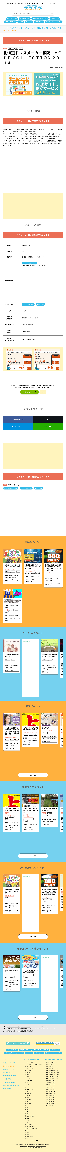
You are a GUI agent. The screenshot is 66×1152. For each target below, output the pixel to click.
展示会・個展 (40, 304)
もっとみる (33, 775)
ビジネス (27, 1072)
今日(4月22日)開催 (12, 18)
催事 (26, 1108)
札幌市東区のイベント (52, 1066)
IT (25, 1105)
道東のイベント (50, 1099)
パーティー (28, 1078)
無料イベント (28, 1066)
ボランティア (28, 1124)
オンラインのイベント (41, 1146)
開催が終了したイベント (10, 1076)
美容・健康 (28, 1070)
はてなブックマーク (18, 426)
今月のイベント (29, 28)
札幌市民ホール (39, 22)
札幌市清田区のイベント (52, 1076)
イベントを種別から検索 (31, 1059)
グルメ (27, 1085)
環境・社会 (28, 1103)
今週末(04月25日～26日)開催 (40, 18)
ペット (27, 1132)
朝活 (26, 1130)
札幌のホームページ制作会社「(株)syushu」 (34, 1147)
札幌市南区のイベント (52, 1068)
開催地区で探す (42, 28)
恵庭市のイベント (50, 1089)
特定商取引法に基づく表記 (11, 1085)
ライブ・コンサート (28, 304)
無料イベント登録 (9, 30)
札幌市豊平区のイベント (52, 1081)
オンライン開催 (50, 1105)
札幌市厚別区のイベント (52, 1074)
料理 (26, 1091)
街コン (27, 1110)
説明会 (27, 1114)
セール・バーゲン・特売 (31, 1141)
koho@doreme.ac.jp (28, 339)
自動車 (27, 1134)
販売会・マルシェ (30, 1089)
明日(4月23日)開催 (25, 18)
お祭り (27, 1112)
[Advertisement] (33, 168)
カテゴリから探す (56, 28)
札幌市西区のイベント (52, 1070)
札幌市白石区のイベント (52, 1078)
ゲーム (27, 1120)
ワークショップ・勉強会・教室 (33, 1064)
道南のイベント (50, 1103)
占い (26, 1087)
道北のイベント (50, 1101)
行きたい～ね (30, 392)
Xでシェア (48, 419)
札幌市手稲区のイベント (52, 1072)
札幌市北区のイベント (52, 1064)
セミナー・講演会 (30, 1062)
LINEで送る (48, 426)
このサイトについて (9, 1063)
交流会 (27, 1074)
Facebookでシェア (18, 419)
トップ (5, 28)
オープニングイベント (31, 1128)
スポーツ (27, 1095)
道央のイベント (50, 1097)
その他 (27, 1122)
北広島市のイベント (51, 1093)
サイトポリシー (8, 1079)
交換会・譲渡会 (29, 1137)
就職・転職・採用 (30, 1126)
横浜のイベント (31, 1146)
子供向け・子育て (30, 1068)
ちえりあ (21, 22)
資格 (26, 1101)
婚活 (26, 1083)
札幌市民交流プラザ (10, 22)
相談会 (27, 1097)
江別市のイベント (50, 1085)
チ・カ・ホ (29, 22)
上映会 (27, 1118)
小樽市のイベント (50, 1083)
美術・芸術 (28, 1099)
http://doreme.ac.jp (28, 325)
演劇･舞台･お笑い (30, 1116)
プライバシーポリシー (10, 1082)
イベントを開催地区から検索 (53, 1059)
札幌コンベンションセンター (53, 22)
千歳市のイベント (50, 1087)
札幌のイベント (23, 1146)
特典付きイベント (16, 28)
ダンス (27, 1076)
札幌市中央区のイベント (29, 263)
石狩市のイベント (50, 1095)
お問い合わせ (7, 1089)
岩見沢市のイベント (51, 1091)
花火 (26, 1139)
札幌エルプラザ (55, 18)
